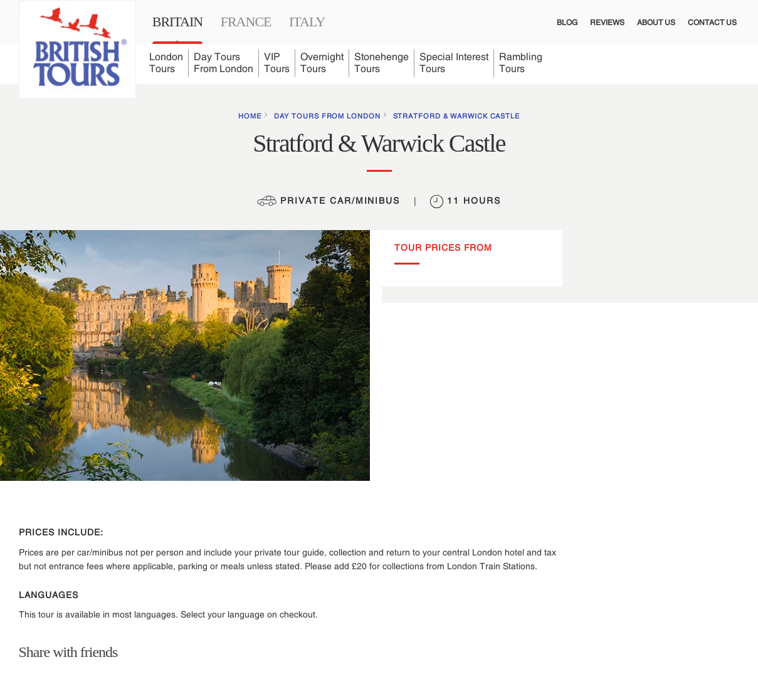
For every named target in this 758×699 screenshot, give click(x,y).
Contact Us (712, 22)
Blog (567, 22)
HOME (249, 116)
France (246, 21)
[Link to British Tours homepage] (77, 49)
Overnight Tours (322, 62)
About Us (656, 22)
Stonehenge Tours (381, 62)
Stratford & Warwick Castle (456, 116)
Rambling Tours (520, 62)
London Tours (166, 62)
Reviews (607, 22)
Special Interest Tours (453, 62)
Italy (307, 21)
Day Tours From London (223, 62)
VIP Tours (277, 62)
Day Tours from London (327, 116)
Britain (177, 21)
